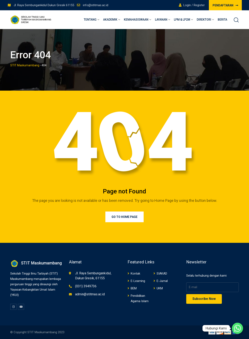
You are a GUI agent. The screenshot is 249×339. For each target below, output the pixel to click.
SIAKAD (162, 273)
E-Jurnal (162, 281)
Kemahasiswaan (136, 19)
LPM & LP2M (182, 19)
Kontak (135, 273)
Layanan (161, 19)
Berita (222, 19)
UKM (160, 288)
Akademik (110, 19)
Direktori (204, 19)
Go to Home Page (124, 217)
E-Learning (138, 281)
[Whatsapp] (237, 328)
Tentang (90, 19)
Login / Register (192, 5)
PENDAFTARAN (225, 5)
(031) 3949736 (86, 286)
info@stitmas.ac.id (95, 5)
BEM (134, 288)
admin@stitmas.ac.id (90, 294)
